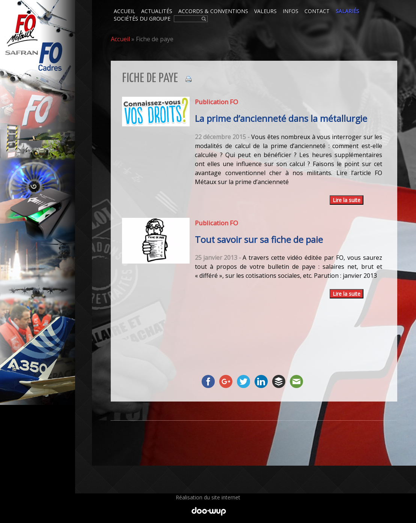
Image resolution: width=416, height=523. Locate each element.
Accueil (120, 39)
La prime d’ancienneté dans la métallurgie (281, 118)
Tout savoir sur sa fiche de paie (259, 240)
